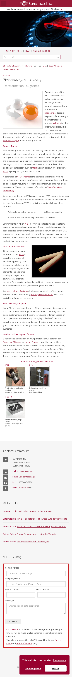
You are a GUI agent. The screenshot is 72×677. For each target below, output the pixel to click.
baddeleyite (50, 112)
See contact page (27, 476)
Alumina (28, 66)
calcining (57, 123)
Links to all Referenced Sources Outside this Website (42, 518)
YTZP (5, 171)
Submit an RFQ (41, 50)
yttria (34, 167)
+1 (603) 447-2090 (25, 471)
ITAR (27, 50)
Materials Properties (11, 69)
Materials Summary (15, 66)
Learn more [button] (59, 660)
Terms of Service (24, 643)
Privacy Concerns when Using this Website (36, 534)
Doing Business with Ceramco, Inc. (33, 541)
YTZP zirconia (23, 176)
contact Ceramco (32, 342)
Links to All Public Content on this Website (32, 511)
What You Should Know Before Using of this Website (41, 526)
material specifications (17, 291)
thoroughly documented (42, 294)
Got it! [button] (55, 668)
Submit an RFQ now (12, 342)
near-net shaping (11, 140)
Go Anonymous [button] (33, 668)
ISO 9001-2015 (13, 50)
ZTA (44, 66)
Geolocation (23, 487)
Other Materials (55, 66)
